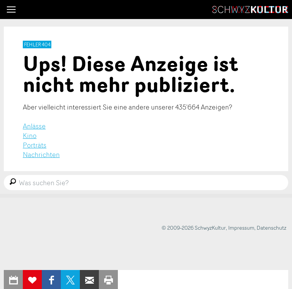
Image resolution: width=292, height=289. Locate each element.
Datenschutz (271, 227)
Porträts (34, 144)
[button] (11, 9)
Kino (29, 135)
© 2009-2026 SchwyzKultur (194, 227)
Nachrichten (41, 154)
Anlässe (34, 125)
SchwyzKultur (250, 9)
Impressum (241, 227)
